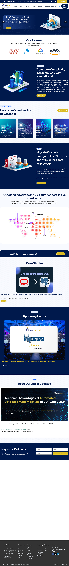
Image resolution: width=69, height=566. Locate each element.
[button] (58, 5)
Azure (46, 547)
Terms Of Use (40, 555)
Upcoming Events (20, 551)
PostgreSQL (29, 558)
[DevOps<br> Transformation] (56, 126)
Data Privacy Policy (40, 553)
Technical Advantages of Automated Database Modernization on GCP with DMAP (27, 422)
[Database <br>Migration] (21, 124)
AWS (46, 550)
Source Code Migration (9, 548)
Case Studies (46, 5)
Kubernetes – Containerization (7, 557)
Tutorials (20, 555)
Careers (38, 548)
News (19, 548)
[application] (18, 6)
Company (40, 6)
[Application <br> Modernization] (38, 126)
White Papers (21, 553)
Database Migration (29, 551)
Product (16, 6)
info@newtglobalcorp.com (36, 1)
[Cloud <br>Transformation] (3, 126)
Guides (19, 557)
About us (39, 547)
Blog (19, 547)
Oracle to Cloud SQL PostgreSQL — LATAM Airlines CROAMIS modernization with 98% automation (32, 293)
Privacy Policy (40, 550)
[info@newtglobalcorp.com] (27, 1)
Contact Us (52, 5)
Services (22, 6)
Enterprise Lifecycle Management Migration (9, 554)
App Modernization (31, 547)
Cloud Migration (30, 548)
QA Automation (30, 556)
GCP (45, 548)
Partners (28, 6)
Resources (33, 6)
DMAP (5, 547)
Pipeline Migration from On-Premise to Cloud (10, 551)
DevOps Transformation (30, 554)
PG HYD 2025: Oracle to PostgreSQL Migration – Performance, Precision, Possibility (28, 360)
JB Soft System (61, 564)
